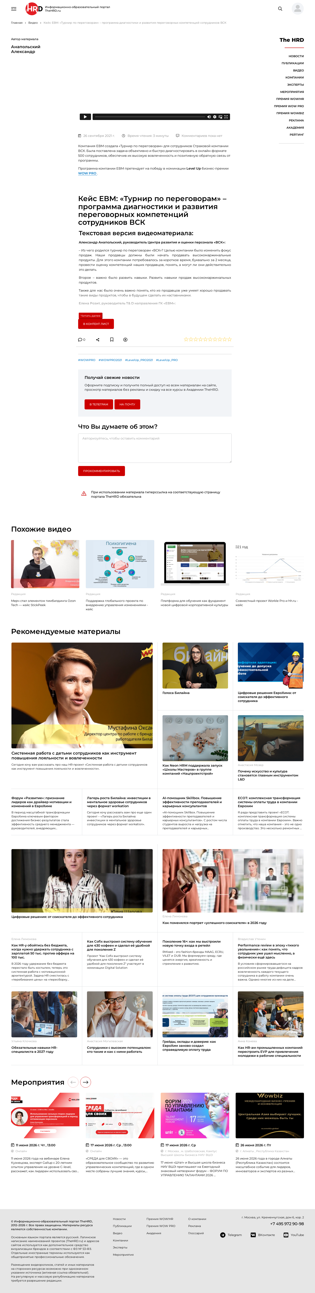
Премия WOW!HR (290, 99)
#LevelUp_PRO (167, 360)
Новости (296, 56)
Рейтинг (297, 134)
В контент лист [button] (96, 324)
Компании (294, 77)
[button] (296, 9)
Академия (295, 127)
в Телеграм (99, 404)
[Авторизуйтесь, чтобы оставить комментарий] (155, 448)
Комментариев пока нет (199, 136)
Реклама (296, 120)
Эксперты (295, 84)
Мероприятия (292, 92)
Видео (298, 70)
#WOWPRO (86, 360)
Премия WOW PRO (289, 106)
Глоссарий (196, 1233)
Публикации (293, 63)
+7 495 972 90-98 (287, 1223)
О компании (197, 1219)
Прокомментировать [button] (101, 471)
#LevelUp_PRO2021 (139, 360)
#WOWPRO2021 (110, 360)
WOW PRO (87, 173)
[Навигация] (14, 8)
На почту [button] (127, 404)
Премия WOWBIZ (290, 113)
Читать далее (90, 315)
